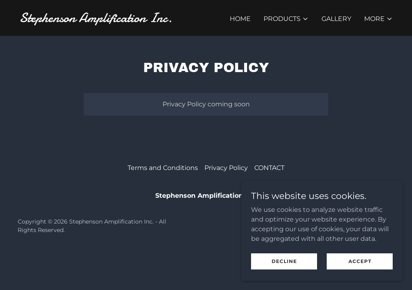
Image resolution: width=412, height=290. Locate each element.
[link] (109, 20)
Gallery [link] (336, 19)
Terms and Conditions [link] (163, 168)
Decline (284, 261)
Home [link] (240, 19)
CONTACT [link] (269, 168)
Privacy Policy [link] (226, 168)
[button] (286, 19)
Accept (359, 261)
